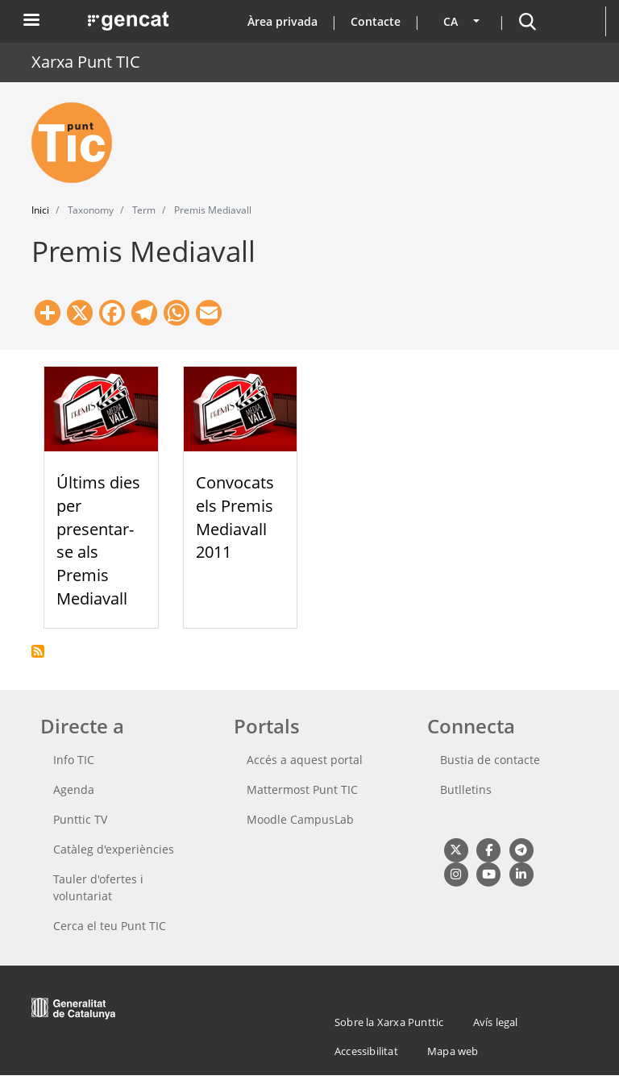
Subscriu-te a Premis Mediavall (37, 651)
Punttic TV (80, 819)
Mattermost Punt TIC (302, 789)
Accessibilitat (366, 1051)
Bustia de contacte (490, 759)
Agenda (73, 789)
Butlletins (466, 789)
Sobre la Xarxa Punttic (388, 1022)
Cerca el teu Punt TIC (109, 925)
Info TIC (73, 759)
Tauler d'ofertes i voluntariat (98, 887)
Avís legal (495, 1022)
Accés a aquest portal (305, 759)
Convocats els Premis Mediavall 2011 (235, 517)
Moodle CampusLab (300, 819)
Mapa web (453, 1051)
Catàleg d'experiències (113, 849)
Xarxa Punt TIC (85, 62)
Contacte (376, 21)
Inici (40, 210)
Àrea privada (282, 21)
